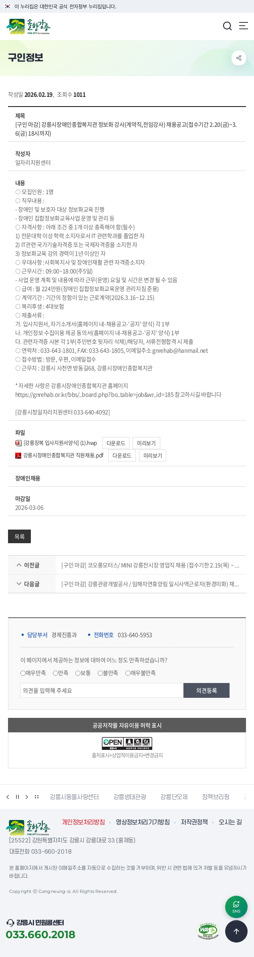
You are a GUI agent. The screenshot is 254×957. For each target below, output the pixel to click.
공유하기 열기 (239, 58)
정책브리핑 (215, 797)
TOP (236, 931)
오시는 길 (230, 822)
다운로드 (116, 443)
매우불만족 (143, 673)
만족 (63, 673)
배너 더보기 (36, 796)
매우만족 (36, 673)
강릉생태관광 (129, 797)
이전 (7, 796)
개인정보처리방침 (83, 822)
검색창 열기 (227, 26)
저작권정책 (194, 822)
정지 (17, 796)
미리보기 (146, 443)
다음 (26, 796)
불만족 (110, 673)
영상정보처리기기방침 (142, 822)
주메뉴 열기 (244, 26)
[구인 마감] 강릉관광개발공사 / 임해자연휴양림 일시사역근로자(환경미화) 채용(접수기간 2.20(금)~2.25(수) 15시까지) (150, 584)
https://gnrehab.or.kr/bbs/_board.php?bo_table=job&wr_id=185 (94, 394)
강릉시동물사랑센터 (74, 797)
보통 (86, 673)
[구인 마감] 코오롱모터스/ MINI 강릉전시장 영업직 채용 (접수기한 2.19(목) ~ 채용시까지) (150, 565)
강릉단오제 (173, 797)
